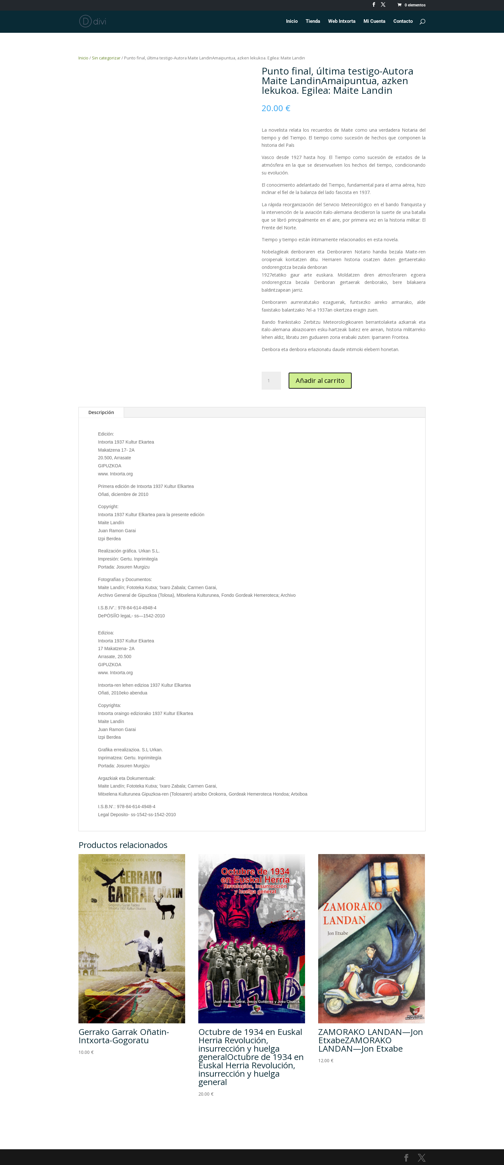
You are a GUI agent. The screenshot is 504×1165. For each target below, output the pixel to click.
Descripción (101, 412)
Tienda (313, 21)
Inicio (292, 21)
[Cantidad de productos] (271, 381)
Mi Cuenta (374, 21)
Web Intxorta (342, 21)
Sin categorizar (106, 58)
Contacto (403, 21)
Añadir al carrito (320, 380)
